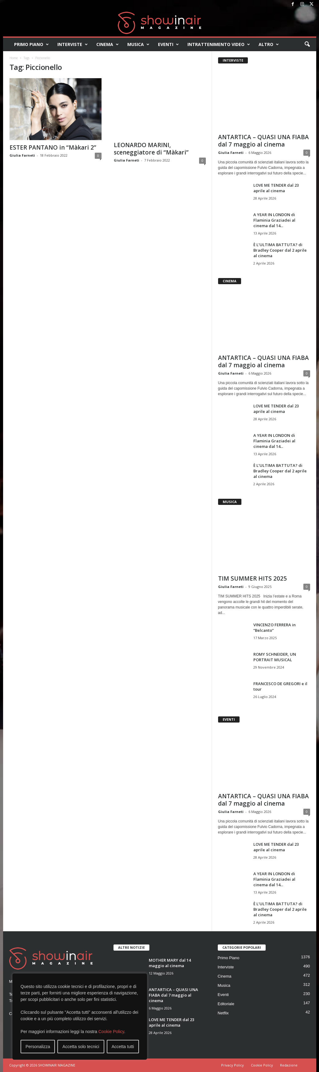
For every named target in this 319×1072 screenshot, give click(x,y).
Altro (269, 44)
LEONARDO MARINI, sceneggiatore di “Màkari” (151, 148)
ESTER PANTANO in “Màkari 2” (53, 147)
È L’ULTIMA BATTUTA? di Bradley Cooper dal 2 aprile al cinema (280, 250)
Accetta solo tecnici (81, 1046)
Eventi (168, 44)
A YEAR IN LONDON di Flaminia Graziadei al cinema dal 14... (274, 220)
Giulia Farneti (22, 155)
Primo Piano (31, 44)
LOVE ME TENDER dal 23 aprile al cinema (276, 187)
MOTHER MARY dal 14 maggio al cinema (170, 962)
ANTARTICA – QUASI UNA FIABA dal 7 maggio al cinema (263, 140)
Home (14, 58)
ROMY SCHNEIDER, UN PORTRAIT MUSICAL (274, 656)
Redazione (289, 1065)
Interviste (72, 44)
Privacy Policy (232, 1065)
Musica (138, 44)
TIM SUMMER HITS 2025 (252, 578)
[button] (307, 44)
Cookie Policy (111, 1031)
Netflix (223, 1013)
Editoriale (226, 1003)
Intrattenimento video (218, 44)
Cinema (107, 44)
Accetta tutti (123, 1046)
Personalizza (37, 1046)
